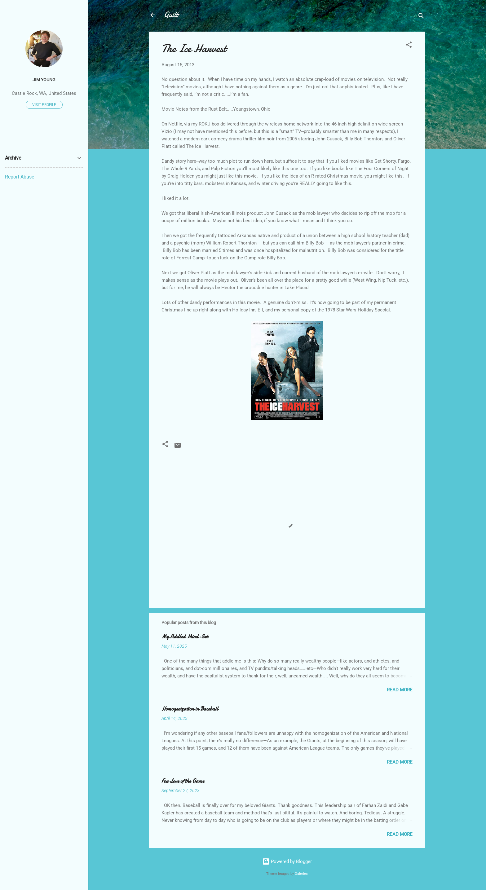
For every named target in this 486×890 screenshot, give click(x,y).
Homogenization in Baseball (189, 709)
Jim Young (44, 79)
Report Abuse (19, 177)
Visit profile (44, 105)
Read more (400, 690)
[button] (409, 46)
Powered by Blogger (287, 861)
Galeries (301, 874)
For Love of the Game (182, 781)
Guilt (171, 15)
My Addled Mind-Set (184, 637)
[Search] (421, 16)
